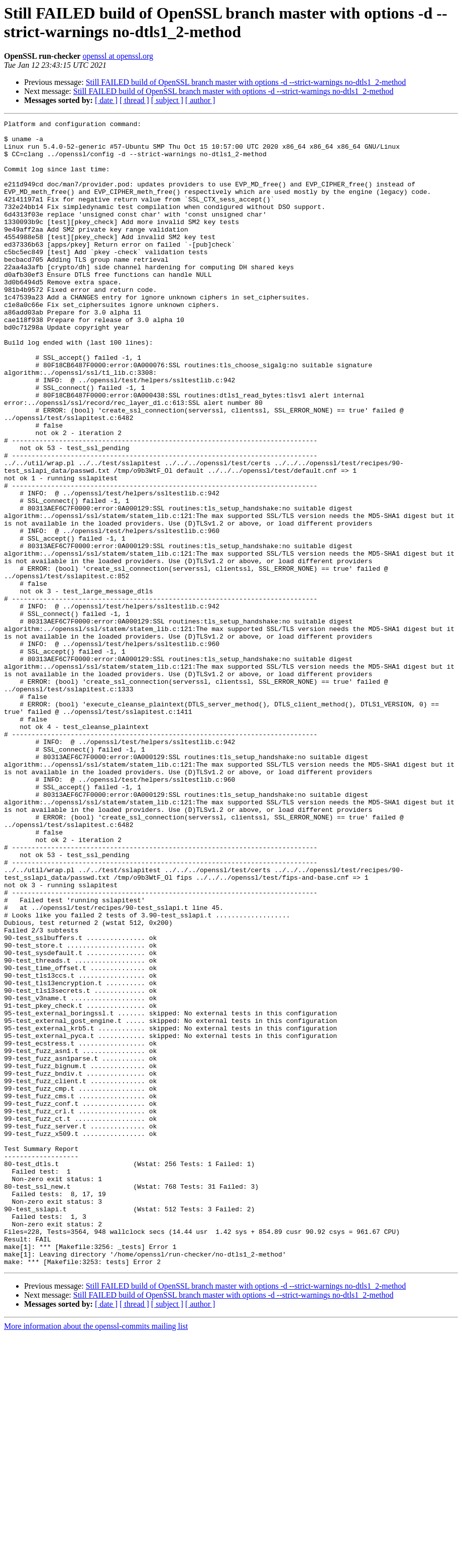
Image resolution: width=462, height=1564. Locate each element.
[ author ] (200, 100)
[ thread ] (134, 100)
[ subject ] (167, 100)
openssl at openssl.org (117, 56)
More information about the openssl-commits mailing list (96, 1555)
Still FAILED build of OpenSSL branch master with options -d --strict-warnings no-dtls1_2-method (246, 82)
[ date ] (106, 100)
